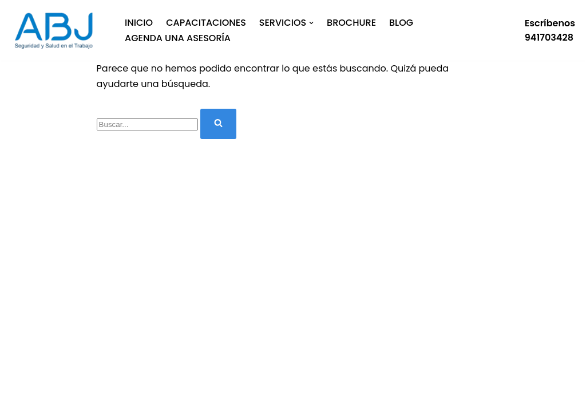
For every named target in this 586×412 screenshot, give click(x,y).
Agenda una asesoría (178, 38)
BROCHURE (351, 22)
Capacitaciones (206, 22)
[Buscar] (147, 124)
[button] (311, 23)
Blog (401, 22)
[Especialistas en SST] (57, 30)
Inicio (139, 22)
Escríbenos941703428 (550, 31)
